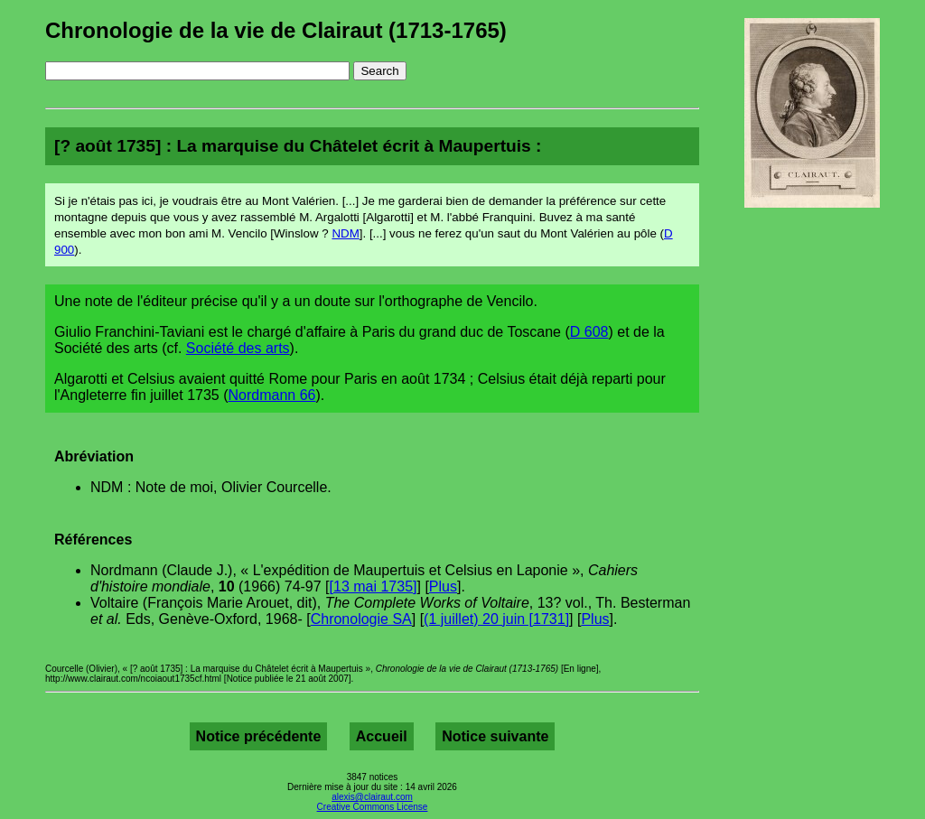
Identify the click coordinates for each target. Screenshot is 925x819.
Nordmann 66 (272, 395)
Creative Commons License (372, 807)
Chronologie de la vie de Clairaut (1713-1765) (276, 30)
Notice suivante (495, 736)
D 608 (589, 332)
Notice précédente (259, 736)
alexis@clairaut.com (372, 797)
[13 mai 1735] (373, 586)
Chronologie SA (361, 619)
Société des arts (238, 348)
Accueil (381, 736)
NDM (345, 233)
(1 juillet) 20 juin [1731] (496, 619)
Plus (443, 586)
